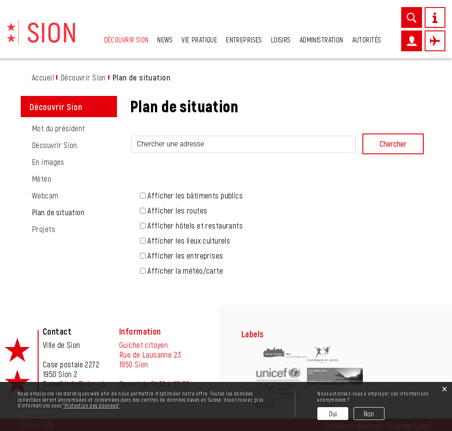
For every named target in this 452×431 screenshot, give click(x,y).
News (165, 39)
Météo (41, 178)
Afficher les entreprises (185, 255)
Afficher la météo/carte (185, 270)
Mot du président (58, 128)
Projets (43, 229)
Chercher (393, 144)
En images (48, 162)
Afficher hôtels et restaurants (195, 225)
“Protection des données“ (91, 405)
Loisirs (281, 39)
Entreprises (244, 39)
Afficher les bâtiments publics (195, 195)
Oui (333, 413)
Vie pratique (199, 39)
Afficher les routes (177, 210)
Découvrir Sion (126, 39)
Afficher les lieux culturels (188, 240)
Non (369, 413)
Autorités (366, 39)
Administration (321, 39)
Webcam (45, 195)
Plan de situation (74, 212)
